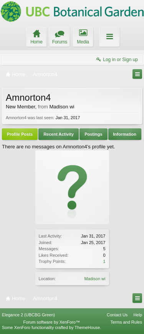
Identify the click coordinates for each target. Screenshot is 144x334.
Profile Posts (20, 134)
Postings (93, 134)
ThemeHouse (87, 327)
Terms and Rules (126, 322)
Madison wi (94, 278)
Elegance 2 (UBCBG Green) (28, 314)
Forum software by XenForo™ (51, 322)
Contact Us (117, 314)
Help (137, 314)
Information (125, 134)
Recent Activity (58, 134)
